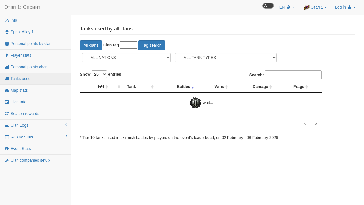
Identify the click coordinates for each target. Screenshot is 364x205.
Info (10, 20)
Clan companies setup (27, 160)
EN (286, 7)
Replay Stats (35, 136)
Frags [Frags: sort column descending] (298, 86)
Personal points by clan (28, 43)
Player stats (17, 55)
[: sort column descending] (115, 87)
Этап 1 (315, 7)
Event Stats (17, 148)
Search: (285, 74)
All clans (91, 45)
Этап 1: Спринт (22, 7)
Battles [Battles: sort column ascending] (183, 86)
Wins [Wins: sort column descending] (219, 86)
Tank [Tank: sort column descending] (131, 86)
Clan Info (15, 102)
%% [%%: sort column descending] (100, 86)
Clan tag (111, 45)
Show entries (100, 74)
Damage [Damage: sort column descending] (260, 86)
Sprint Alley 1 (19, 32)
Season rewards (21, 113)
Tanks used (17, 78)
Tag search (151, 45)
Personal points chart (26, 67)
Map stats (16, 90)
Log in (345, 7)
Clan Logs (35, 125)
